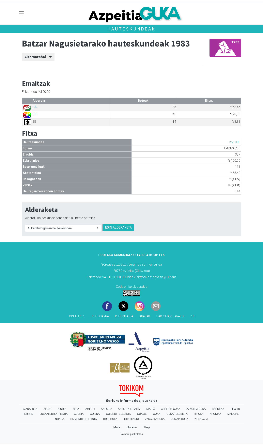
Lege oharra (99, 316)
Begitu (235, 408)
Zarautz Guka (155, 419)
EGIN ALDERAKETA (118, 227)
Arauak (144, 316)
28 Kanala (201, 419)
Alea (76, 408)
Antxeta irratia (129, 408)
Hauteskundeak (131, 29)
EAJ (35, 107)
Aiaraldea (30, 408)
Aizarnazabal (38, 56)
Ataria (150, 408)
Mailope (233, 413)
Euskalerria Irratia (53, 413)
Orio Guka (110, 419)
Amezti (90, 408)
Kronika (215, 413)
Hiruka (198, 413)
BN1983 (234, 142)
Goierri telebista (118, 413)
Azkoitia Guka (196, 408)
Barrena (218, 408)
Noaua (59, 419)
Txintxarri (131, 419)
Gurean (132, 427)
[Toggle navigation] (21, 13)
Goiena (95, 413)
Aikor (48, 408)
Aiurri (62, 408)
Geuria (79, 413)
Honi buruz (76, 316)
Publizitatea (124, 316)
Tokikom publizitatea (131, 434)
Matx (116, 427)
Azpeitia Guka (170, 408)
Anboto (106, 408)
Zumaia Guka (179, 419)
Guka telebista (177, 413)
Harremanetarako (170, 316)
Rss (192, 316)
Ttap (146, 427)
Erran (28, 413)
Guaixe (142, 413)
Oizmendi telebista (83, 419)
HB (35, 114)
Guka (156, 413)
